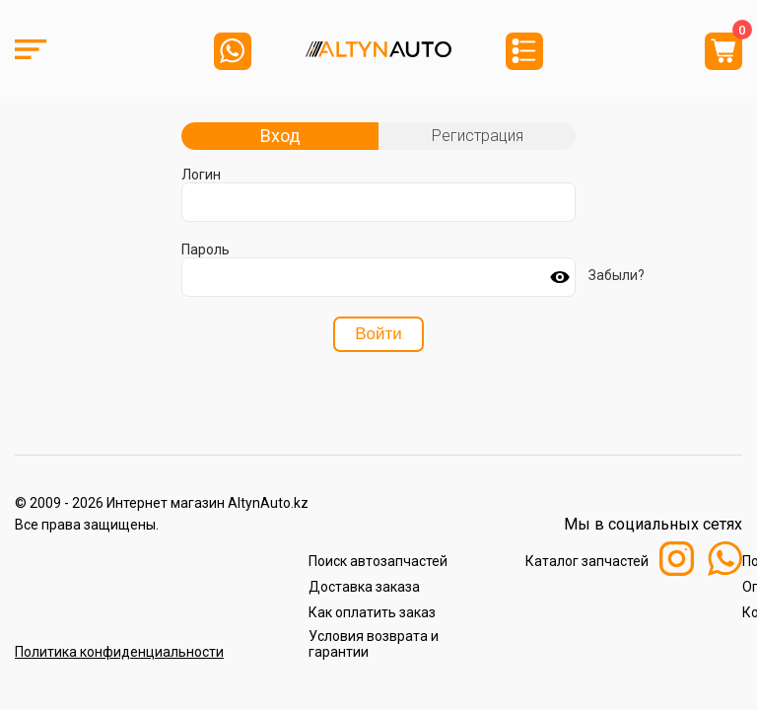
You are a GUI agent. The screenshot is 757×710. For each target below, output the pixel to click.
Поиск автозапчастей (378, 561)
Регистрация (477, 135)
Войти (378, 333)
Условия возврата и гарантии (374, 644)
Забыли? (616, 275)
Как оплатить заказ (372, 612)
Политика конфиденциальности (119, 652)
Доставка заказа (364, 587)
